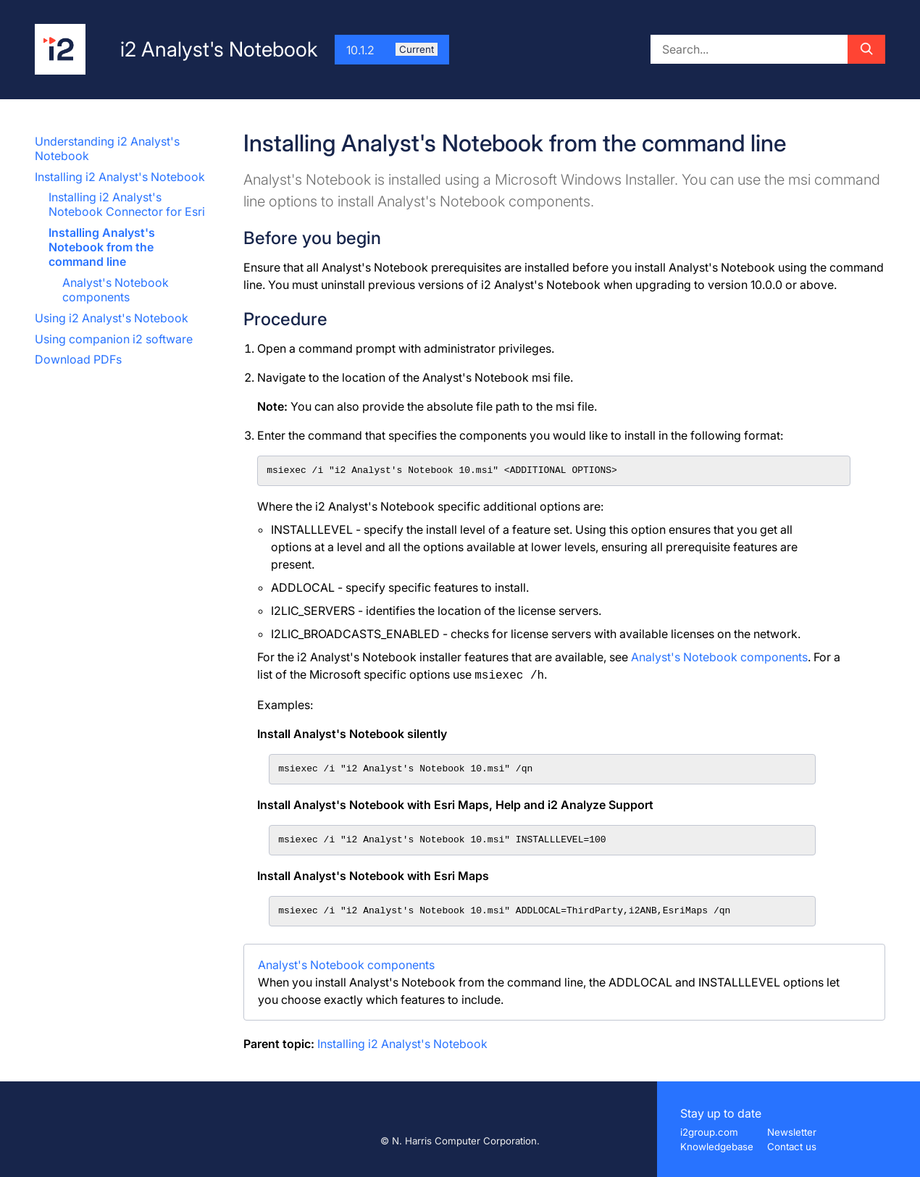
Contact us (791, 1146)
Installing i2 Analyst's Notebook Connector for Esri (127, 204)
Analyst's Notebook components (115, 289)
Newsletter (791, 1132)
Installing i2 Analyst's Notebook (120, 176)
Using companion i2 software (114, 339)
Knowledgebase (716, 1146)
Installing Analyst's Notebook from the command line (102, 247)
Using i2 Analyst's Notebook (111, 318)
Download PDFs (78, 359)
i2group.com (709, 1132)
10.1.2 (392, 50)
